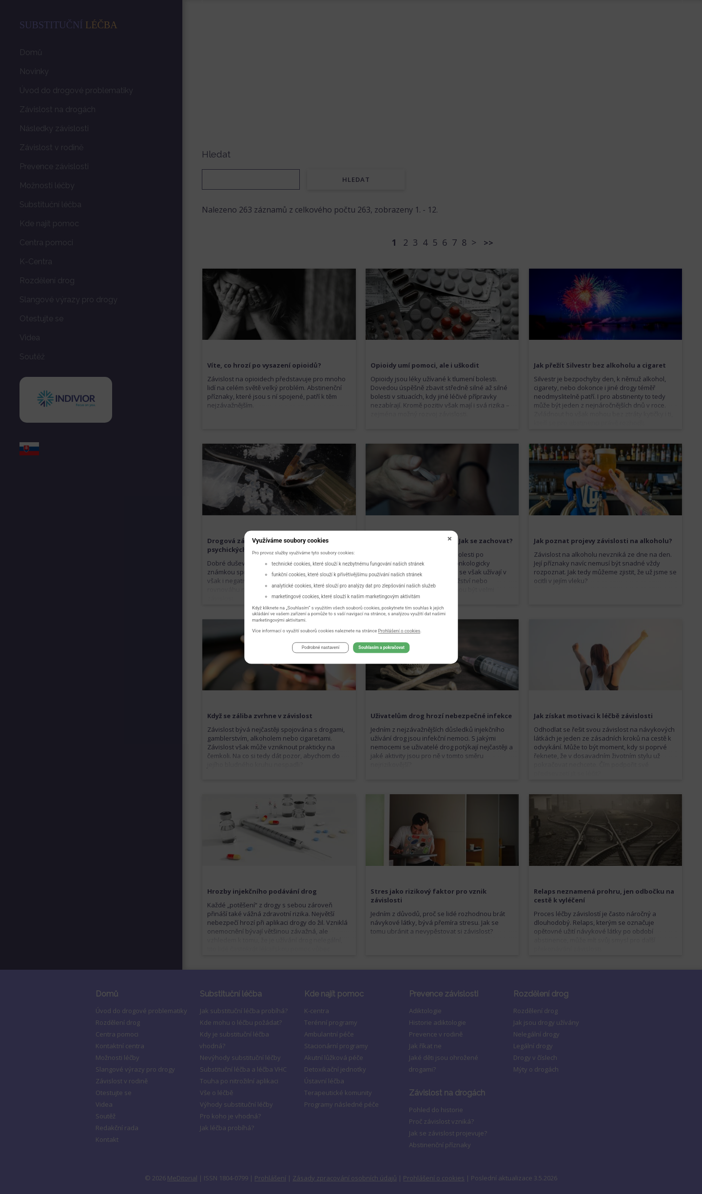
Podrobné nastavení (320, 649)
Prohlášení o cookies (399, 632)
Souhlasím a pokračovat (381, 649)
